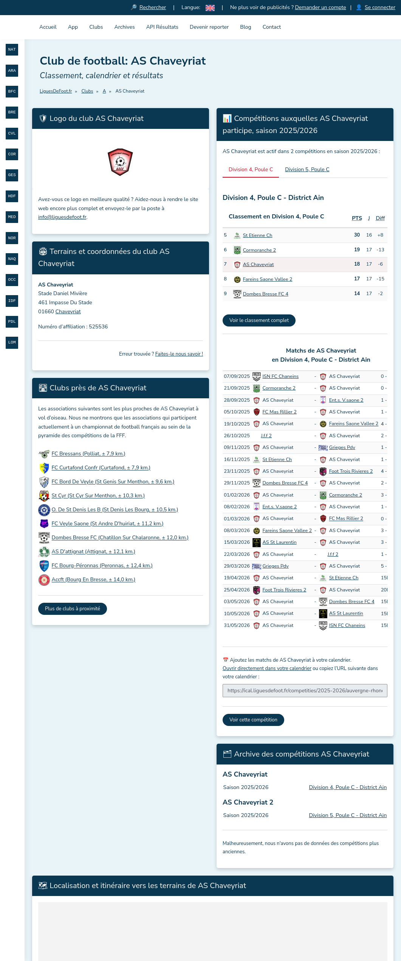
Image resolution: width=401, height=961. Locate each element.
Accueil (48, 27)
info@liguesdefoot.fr (62, 217)
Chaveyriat (68, 311)
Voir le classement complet (259, 320)
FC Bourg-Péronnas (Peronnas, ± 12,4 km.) (102, 565)
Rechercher (152, 7)
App (73, 27)
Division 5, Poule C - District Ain (348, 815)
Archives (125, 27)
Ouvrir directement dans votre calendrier (267, 668)
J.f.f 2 (266, 435)
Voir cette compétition (253, 719)
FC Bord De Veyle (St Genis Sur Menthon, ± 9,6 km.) (113, 482)
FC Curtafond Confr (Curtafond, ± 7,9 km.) (101, 468)
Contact (272, 27)
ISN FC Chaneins (281, 376)
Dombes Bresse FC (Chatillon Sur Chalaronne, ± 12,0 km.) (120, 538)
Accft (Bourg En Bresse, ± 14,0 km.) (94, 579)
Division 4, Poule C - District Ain (348, 787)
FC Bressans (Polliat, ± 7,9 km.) (88, 454)
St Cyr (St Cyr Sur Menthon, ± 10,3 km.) (98, 496)
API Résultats (162, 27)
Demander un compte (320, 7)
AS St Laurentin (280, 542)
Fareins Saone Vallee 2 (268, 279)
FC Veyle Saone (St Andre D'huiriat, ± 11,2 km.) (108, 524)
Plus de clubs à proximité (72, 608)
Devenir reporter (209, 27)
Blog (245, 27)
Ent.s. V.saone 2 (346, 400)
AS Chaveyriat (258, 264)
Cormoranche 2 (259, 250)
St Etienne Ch (257, 235)
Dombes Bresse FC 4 (265, 294)
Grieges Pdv (342, 447)
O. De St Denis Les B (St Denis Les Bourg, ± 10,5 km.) (115, 510)
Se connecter (380, 7)
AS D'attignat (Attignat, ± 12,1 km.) (94, 552)
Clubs (96, 27)
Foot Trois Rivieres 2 (351, 471)
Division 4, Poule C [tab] (251, 169)
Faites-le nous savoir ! (179, 354)
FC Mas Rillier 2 (280, 412)
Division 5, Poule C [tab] (307, 169)
